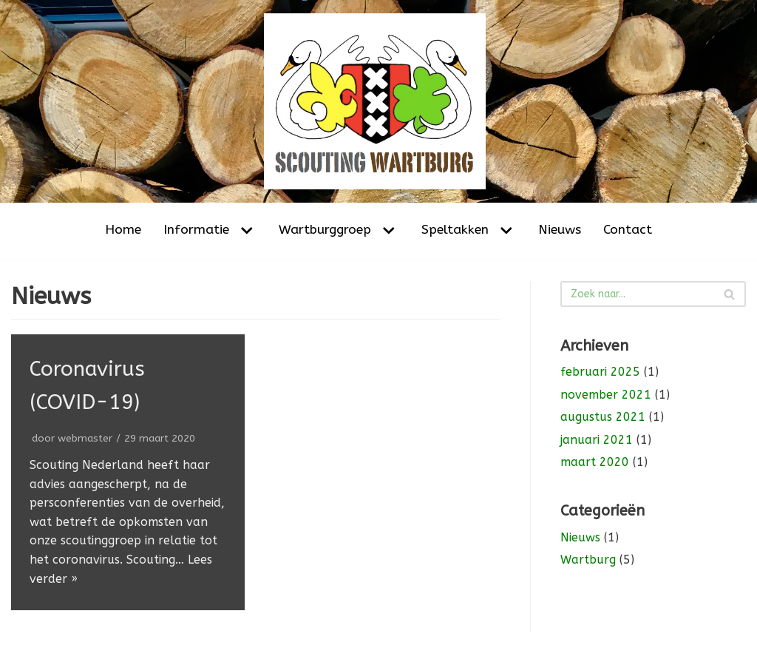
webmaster (85, 438)
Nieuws (559, 229)
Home (123, 229)
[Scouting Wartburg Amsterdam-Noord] (378, 101)
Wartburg (588, 560)
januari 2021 (596, 440)
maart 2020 (594, 462)
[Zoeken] (653, 294)
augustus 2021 (602, 417)
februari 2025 (600, 372)
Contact (627, 229)
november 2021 (605, 395)
